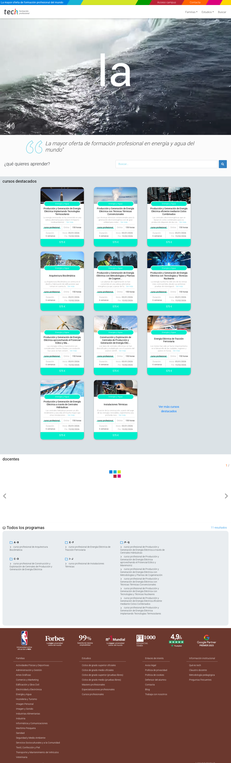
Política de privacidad (156, 670)
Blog (147, 689)
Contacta (195, 2)
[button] (8, 70)
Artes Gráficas (23, 675)
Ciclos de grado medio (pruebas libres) (101, 679)
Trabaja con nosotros (156, 694)
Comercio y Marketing (27, 679)
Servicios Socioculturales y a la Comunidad (38, 742)
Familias (190, 12)
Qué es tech (195, 665)
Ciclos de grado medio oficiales (98, 670)
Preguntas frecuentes (200, 679)
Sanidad (20, 733)
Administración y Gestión (29, 670)
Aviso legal (150, 665)
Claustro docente (198, 670)
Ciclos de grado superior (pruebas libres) (102, 675)
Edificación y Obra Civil (27, 684)
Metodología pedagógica (202, 675)
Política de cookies (154, 675)
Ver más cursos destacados (169, 409)
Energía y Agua (24, 694)
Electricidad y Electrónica (29, 689)
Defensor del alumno (155, 679)
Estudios (207, 12)
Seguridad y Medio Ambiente (30, 737)
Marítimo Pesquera (26, 728)
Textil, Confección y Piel (28, 747)
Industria (20, 718)
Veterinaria (21, 757)
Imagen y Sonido (24, 708)
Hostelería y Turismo (26, 699)
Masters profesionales (93, 684)
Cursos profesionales (93, 694)
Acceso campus (166, 2)
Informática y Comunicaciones (32, 723)
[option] (115, 70)
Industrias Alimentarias (28, 713)
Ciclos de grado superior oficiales (99, 665)
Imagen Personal (25, 704)
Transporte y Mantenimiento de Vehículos (37, 752)
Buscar (222, 12)
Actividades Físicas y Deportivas (32, 665)
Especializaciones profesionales (98, 689)
